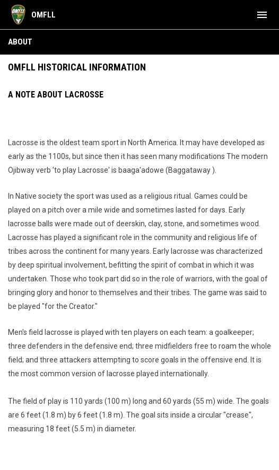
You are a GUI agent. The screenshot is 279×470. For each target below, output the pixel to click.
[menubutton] (262, 14)
